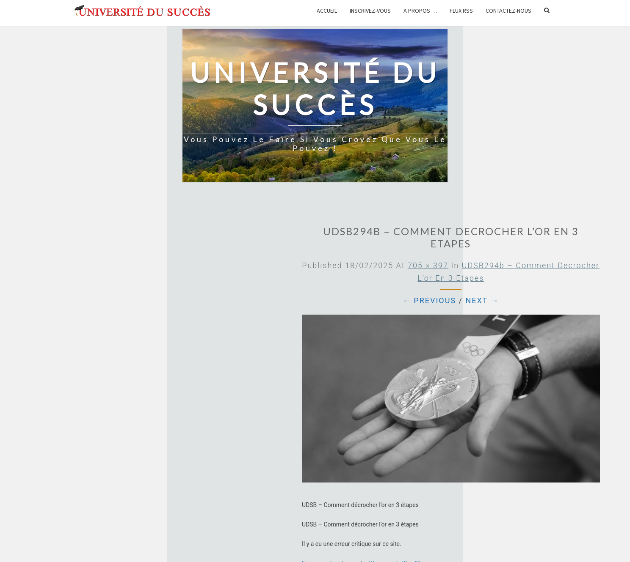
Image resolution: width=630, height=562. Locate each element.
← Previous (429, 300)
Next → (482, 300)
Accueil (327, 10)
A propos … (420, 10)
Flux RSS (461, 10)
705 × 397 (428, 265)
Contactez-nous (508, 10)
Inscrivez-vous (370, 10)
